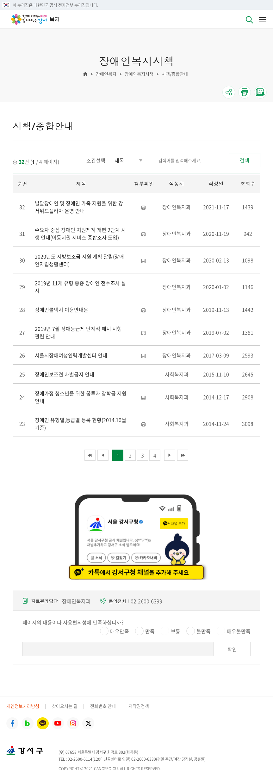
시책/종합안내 (175, 74)
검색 (244, 160)
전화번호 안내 (103, 706)
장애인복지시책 (139, 74)
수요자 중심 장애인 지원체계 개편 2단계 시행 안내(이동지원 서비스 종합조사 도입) (80, 233)
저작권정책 (138, 706)
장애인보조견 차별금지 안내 (64, 374)
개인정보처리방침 (22, 706)
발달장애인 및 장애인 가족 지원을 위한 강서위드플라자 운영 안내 (79, 206)
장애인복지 (106, 74)
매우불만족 (239, 631)
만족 (150, 631)
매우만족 (119, 631)
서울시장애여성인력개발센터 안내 (71, 355)
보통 (175, 631)
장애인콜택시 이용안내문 (61, 309)
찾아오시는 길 (65, 706)
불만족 (203, 631)
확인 (232, 649)
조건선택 (95, 160)
